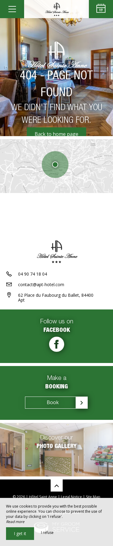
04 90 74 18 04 (32, 274)
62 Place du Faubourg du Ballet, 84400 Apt (55, 297)
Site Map (93, 496)
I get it (20, 533)
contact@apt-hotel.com (41, 284)
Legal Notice (71, 496)
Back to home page (56, 134)
